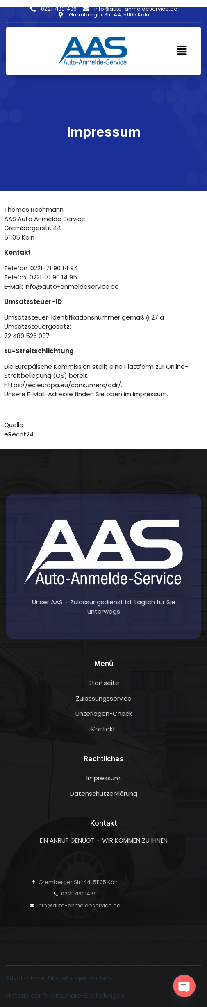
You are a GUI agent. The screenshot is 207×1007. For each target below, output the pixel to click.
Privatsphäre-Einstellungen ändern (58, 978)
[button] (182, 51)
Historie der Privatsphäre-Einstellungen (65, 995)
